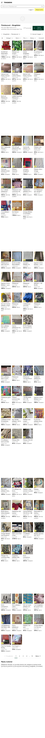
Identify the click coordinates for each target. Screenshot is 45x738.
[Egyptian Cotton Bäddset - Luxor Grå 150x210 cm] (39, 256)
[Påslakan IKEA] (17, 434)
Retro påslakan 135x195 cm (5, 326)
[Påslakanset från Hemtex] (17, 505)
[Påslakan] (39, 483)
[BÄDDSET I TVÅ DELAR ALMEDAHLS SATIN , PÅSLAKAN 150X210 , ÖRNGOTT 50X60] (39, 277)
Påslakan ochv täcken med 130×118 (37, 148)
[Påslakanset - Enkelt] (39, 68)
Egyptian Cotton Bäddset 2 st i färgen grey (38, 398)
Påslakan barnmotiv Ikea (16, 398)
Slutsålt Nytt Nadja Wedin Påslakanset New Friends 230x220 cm (5, 52)
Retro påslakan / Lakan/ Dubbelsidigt (16, 605)
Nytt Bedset (15, 212)
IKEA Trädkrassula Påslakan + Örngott (5, 148)
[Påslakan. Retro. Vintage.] (39, 163)
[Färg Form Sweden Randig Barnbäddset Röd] (6, 640)
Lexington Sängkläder (26, 170)
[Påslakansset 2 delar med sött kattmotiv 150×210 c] (6, 256)
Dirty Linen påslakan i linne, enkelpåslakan (5, 490)
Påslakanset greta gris (6, 398)
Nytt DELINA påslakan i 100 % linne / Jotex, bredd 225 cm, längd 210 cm (16, 420)
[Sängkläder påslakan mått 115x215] (17, 549)
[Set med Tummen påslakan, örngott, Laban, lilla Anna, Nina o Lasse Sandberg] (6, 297)
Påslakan (36, 489)
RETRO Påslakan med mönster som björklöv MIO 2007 (28, 326)
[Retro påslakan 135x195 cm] (6, 320)
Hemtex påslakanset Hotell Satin (17, 326)
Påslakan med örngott (26, 420)
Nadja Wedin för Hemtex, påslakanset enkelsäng (38, 512)
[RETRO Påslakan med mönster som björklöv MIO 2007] (28, 320)
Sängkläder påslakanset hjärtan (37, 377)
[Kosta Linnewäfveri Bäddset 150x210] (28, 549)
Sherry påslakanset (15, 626)
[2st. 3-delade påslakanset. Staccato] (6, 183)
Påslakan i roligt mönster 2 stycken (28, 490)
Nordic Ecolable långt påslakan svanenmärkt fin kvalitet (16, 263)
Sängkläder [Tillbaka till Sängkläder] (6, 34)
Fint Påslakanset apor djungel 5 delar (38, 190)
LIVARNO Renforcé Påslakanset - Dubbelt (17, 97)
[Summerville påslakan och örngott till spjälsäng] (28, 141)
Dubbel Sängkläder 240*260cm (26, 52)
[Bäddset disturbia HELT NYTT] (39, 527)
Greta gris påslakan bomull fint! (5, 170)
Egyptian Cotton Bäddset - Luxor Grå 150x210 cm (38, 263)
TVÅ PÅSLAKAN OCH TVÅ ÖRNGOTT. (27, 398)
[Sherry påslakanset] (17, 619)
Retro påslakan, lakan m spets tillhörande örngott (5, 377)
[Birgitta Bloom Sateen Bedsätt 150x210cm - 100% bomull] (6, 505)
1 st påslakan (26, 533)
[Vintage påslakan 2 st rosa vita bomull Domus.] (39, 619)
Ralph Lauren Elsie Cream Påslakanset (17, 534)
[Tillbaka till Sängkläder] (2, 34)
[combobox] (22, 6)
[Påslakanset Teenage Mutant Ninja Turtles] (28, 370)
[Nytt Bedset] (17, 206)
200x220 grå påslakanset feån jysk (16, 148)
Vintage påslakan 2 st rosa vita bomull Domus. (38, 626)
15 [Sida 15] (32, 656)
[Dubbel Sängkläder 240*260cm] (28, 46)
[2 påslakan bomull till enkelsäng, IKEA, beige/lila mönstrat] (6, 413)
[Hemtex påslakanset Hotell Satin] (17, 320)
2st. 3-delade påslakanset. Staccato (4, 190)
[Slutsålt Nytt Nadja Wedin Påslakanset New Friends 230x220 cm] (6, 46)
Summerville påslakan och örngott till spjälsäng (26, 148)
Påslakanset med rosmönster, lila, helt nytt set (16, 190)
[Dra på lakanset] (39, 46)
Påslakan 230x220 (28, 440)
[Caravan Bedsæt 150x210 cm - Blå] (28, 505)
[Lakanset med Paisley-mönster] (6, 68)
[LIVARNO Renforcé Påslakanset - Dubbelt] (17, 90)
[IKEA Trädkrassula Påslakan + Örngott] (6, 141)
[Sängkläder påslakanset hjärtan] (39, 370)
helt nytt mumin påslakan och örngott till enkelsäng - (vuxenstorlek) (27, 605)
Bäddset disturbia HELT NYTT (38, 534)
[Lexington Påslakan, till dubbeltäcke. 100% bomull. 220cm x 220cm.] (28, 256)
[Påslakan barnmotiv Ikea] (17, 391)
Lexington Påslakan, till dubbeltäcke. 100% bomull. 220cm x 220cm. (27, 263)
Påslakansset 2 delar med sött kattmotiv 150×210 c (5, 263)
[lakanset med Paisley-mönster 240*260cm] (28, 68)
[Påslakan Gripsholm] (17, 163)
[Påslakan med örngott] (28, 413)
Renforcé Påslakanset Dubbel (4, 97)
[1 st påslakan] (28, 527)
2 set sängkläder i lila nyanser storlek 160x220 (39, 605)
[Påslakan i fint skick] (28, 619)
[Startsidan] (8, 2)
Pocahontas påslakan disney (38, 420)
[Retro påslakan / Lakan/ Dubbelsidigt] (17, 599)
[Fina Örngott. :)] (17, 640)
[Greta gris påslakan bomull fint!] (6, 163)
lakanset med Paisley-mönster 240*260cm (27, 75)
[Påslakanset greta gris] (6, 391)
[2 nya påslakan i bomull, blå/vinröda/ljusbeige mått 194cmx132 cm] (6, 206)
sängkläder (32, 666)
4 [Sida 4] (26, 656)
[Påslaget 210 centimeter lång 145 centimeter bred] (6, 549)
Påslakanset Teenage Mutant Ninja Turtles (27, 377)
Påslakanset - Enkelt (37, 74)
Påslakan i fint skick (26, 626)
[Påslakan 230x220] (28, 434)
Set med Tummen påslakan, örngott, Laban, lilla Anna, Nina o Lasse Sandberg (6, 304)
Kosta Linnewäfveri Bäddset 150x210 (27, 556)
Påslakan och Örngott (15, 52)
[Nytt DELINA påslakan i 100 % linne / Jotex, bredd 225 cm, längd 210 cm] (17, 413)
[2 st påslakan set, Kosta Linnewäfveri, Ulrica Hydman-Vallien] (17, 483)
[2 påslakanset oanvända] (28, 297)
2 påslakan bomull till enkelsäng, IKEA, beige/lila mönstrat (5, 420)
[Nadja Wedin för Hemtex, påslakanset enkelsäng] (39, 505)
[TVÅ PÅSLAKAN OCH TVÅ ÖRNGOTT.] (28, 391)
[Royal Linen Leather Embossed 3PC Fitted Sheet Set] (17, 68)
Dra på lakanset (38, 52)
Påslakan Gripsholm (14, 170)
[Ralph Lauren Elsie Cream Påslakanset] (17, 527)
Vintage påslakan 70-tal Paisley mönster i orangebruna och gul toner (27, 212)
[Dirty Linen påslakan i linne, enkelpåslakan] (6, 483)
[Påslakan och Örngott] (17, 46)
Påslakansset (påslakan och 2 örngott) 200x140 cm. (28, 190)
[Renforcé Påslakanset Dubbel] (6, 90)
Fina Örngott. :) (16, 646)
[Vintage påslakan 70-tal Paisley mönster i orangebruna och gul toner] (28, 206)
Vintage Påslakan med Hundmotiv (5, 534)
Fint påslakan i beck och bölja (5, 440)
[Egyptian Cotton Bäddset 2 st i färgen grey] (39, 391)
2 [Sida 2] (19, 656)
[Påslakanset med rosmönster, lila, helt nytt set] (17, 183)
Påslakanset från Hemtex (16, 512)
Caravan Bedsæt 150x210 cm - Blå (27, 512)
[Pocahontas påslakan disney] (39, 413)
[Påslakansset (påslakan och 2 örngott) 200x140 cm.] (28, 183)
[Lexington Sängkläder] (28, 163)
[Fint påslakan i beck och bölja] (6, 434)
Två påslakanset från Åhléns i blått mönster (5, 626)
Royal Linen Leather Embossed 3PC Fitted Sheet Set (17, 75)
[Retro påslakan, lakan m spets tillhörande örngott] (6, 370)
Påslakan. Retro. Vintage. (38, 170)
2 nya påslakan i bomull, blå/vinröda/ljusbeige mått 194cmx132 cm (6, 212)
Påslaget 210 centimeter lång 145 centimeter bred (5, 556)
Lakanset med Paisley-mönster (5, 74)
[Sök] (42, 6)
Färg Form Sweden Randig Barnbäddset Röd (6, 647)
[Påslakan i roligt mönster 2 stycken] (28, 483)
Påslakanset (15, 283)
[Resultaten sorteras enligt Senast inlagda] (36, 34)
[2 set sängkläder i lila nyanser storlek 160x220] (39, 599)
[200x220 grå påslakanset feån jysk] (17, 141)
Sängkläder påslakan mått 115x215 (15, 556)
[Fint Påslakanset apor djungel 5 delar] (39, 183)
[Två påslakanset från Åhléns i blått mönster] (6, 619)
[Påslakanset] (17, 277)
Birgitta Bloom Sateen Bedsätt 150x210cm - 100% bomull (5, 512)
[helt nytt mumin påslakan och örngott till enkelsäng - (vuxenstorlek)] (28, 599)
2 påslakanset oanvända (26, 304)
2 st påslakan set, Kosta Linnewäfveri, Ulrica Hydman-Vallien (16, 490)
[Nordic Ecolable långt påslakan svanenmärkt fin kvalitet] (17, 256)
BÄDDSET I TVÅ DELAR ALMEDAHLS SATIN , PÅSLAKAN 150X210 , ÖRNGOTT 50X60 (39, 284)
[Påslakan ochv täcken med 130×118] (39, 141)
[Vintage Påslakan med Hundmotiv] (6, 527)
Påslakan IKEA (15, 440)
